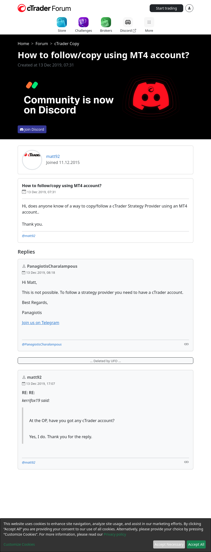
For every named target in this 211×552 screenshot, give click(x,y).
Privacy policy (115, 534)
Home (23, 43)
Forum (42, 43)
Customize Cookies (19, 544)
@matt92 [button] (28, 235)
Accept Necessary (169, 544)
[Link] (186, 343)
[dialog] (105, 535)
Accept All (196, 544)
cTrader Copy (66, 43)
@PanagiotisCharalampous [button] (42, 344)
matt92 (53, 156)
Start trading (166, 8)
